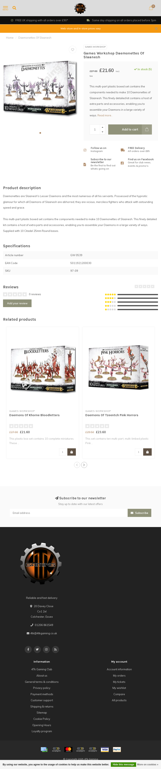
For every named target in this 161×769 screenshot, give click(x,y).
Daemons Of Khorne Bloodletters (34, 415)
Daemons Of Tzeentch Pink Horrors (111, 415)
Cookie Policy (41, 718)
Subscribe (139, 512)
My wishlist (119, 687)
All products (119, 700)
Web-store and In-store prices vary (80, 28)
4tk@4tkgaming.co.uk (43, 633)
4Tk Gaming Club (41, 669)
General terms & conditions (42, 681)
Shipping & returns (41, 706)
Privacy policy (41, 687)
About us (41, 675)
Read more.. (104, 115)
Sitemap (42, 712)
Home (10, 37)
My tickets (119, 681)
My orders (119, 675)
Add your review (17, 303)
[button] (40, 133)
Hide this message (123, 764)
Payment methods (42, 694)
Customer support (42, 700)
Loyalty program (42, 731)
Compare (119, 694)
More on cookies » (147, 764)
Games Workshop (95, 47)
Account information (119, 669)
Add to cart (137, 129)
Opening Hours (41, 725)
